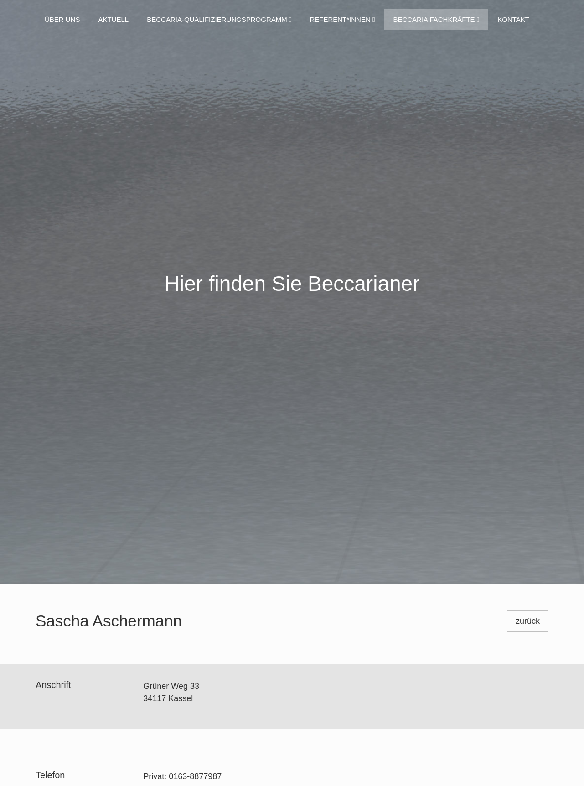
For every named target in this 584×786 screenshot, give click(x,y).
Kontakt (513, 19)
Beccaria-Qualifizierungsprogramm (219, 19)
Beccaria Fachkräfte (436, 19)
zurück (528, 621)
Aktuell (113, 19)
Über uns (62, 19)
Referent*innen (342, 19)
